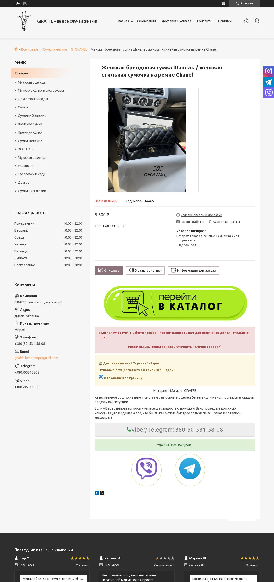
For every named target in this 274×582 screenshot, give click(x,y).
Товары (21, 73)
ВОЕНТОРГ (26, 149)
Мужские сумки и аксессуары (41, 90)
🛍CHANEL (78, 49)
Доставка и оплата (176, 21)
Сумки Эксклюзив (32, 191)
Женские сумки (30, 124)
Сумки (23, 107)
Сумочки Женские (32, 116)
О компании (146, 21)
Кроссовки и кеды (32, 174)
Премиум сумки (30, 132)
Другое (23, 182)
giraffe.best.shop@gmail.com (36, 358)
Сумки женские (55, 49)
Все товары (30, 49)
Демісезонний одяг (33, 99)
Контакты (204, 21)
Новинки (225, 21)
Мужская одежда (32, 82)
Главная (123, 21)
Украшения (26, 166)
